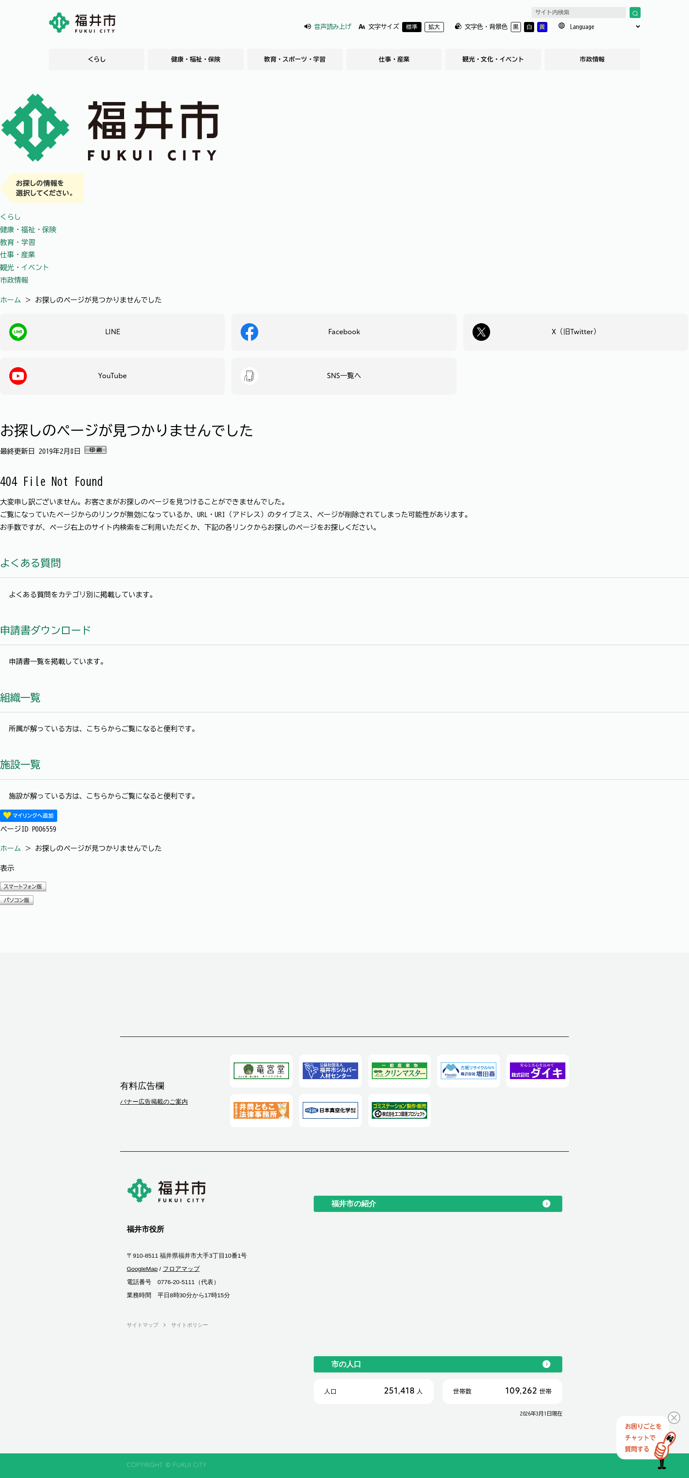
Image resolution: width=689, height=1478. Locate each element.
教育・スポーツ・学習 (295, 59)
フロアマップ (181, 1269)
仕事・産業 (394, 59)
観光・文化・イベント (493, 59)
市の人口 (346, 1364)
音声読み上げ (332, 26)
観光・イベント (24, 267)
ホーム (10, 299)
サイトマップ (142, 1325)
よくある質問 (30, 563)
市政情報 (592, 59)
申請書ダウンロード (45, 630)
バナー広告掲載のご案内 (154, 1101)
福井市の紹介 (353, 1203)
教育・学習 (17, 242)
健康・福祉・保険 (195, 59)
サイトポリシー (189, 1325)
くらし (97, 59)
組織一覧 (20, 698)
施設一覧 (20, 764)
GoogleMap (142, 1269)
